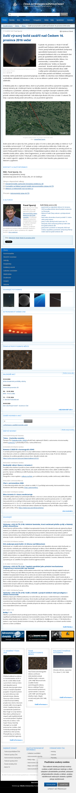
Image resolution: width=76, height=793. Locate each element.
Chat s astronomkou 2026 (13, 483)
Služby (46, 20)
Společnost (60, 20)
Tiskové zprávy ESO (11, 761)
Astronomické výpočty (35, 756)
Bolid (17, 238)
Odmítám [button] (64, 784)
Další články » (68, 627)
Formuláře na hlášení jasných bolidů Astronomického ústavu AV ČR (29, 186)
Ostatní (6, 281)
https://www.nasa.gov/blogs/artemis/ (31, 508)
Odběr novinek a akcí (12, 416)
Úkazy (24, 26)
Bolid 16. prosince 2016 (27, 238)
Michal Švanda (18, 522)
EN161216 (12, 238)
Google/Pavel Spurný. (39, 139)
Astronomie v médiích (35, 763)
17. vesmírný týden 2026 (11, 652)
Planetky (54, 758)
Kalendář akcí (9, 374)
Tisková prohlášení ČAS (12, 751)
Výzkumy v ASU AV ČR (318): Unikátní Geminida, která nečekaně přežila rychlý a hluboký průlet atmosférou (38, 525)
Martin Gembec (19, 447)
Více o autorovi (13, 232)
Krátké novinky (9, 431)
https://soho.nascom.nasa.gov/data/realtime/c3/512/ (21, 458)
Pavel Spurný (18, 31)
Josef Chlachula (19, 436)
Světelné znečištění (10, 271)
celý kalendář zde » (66, 410)
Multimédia (7, 274)
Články (4, 20)
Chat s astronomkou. (31, 488)
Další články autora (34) (48, 205)
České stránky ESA (10, 764)
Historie (6, 284)
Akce (18, 20)
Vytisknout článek (67, 31)
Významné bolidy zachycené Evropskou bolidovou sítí (24, 184)
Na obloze (26, 20)
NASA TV (7, 767)
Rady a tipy (31, 759)
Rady (52, 20)
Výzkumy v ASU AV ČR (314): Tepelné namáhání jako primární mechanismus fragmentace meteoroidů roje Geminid (33, 567)
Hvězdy (6, 260)
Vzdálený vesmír (9, 267)
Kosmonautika (8, 253)
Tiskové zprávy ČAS (11, 755)
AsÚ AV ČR (9, 73)
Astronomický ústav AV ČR (19, 193)
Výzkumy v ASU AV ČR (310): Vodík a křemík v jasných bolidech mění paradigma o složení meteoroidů (35, 594)
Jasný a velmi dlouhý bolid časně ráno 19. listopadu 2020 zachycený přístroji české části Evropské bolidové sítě (55, 224)
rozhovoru (11, 443)
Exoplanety (7, 264)
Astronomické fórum (34, 769)
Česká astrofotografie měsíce (16, 346)
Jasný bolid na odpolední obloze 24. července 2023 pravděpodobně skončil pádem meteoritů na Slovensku (56, 209)
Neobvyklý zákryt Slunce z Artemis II (17, 465)
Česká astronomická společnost (17, 775)
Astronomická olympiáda (12, 758)
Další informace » (16, 740)
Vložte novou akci (68, 373)
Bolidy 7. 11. (7, 612)
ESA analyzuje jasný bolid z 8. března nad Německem (24, 544)
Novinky (12, 20)
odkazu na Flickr (27, 476)
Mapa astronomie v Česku (36, 766)
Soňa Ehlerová (18, 481)
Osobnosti (7, 278)
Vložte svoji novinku (68, 430)
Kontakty (70, 20)
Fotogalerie (37, 20)
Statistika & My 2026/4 (19, 440)
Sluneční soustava (9, 257)
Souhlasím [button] (50, 784)
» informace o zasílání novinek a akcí (15, 425)
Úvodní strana (8, 26)
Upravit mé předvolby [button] (57, 789)
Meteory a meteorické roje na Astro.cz (19, 188)
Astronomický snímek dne (14, 312)
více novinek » (67, 511)
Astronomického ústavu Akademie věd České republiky (30, 215)
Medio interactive (27, 786)
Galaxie (53, 755)
